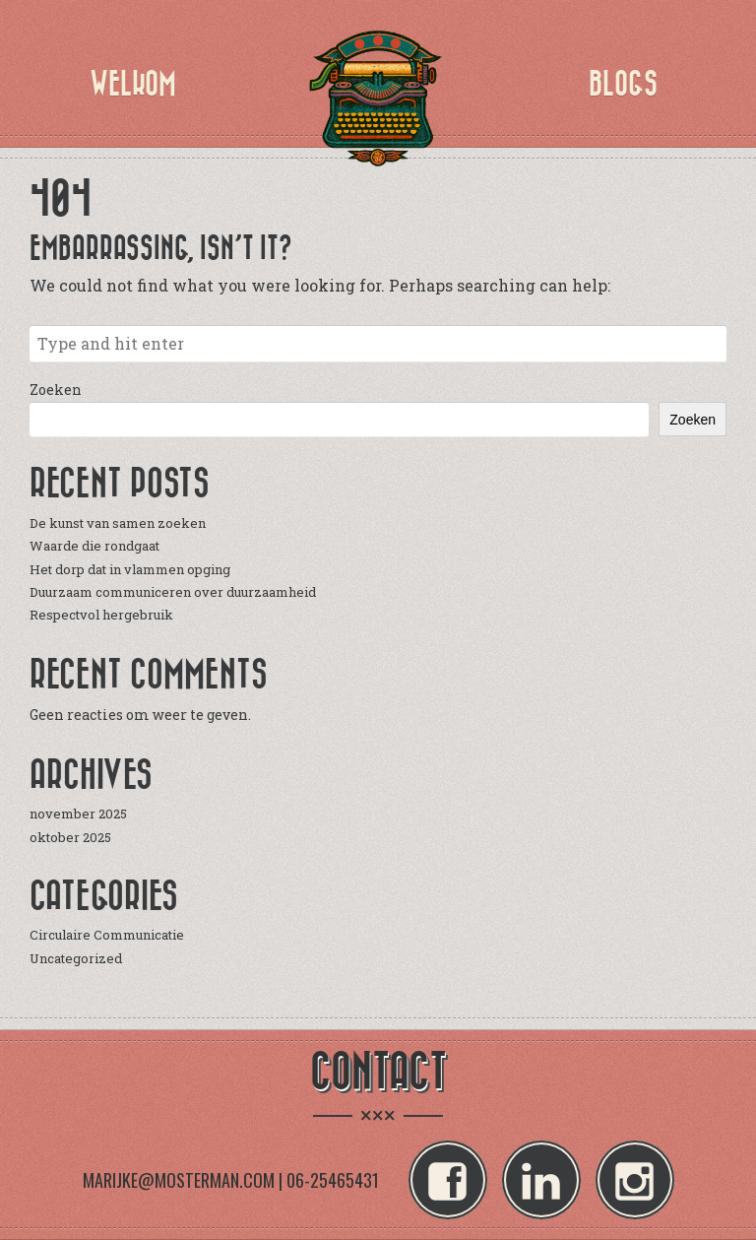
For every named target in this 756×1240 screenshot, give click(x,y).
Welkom (133, 83)
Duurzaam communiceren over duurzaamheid (173, 592)
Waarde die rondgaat (94, 546)
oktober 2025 (70, 837)
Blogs (623, 83)
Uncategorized (76, 958)
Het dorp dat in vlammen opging (130, 569)
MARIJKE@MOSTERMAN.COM (179, 1180)
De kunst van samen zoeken (118, 523)
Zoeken (56, 389)
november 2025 (78, 813)
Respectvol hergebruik (101, 614)
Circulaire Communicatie (107, 935)
